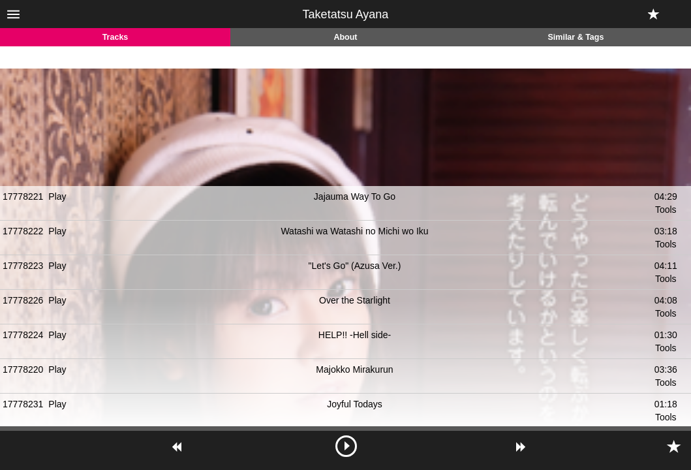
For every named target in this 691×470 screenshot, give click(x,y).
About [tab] (345, 37)
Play (57, 196)
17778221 (23, 196)
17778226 (23, 300)
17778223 (23, 265)
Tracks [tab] (115, 37)
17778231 (23, 404)
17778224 (23, 335)
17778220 (23, 369)
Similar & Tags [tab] (576, 37)
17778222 (23, 231)
